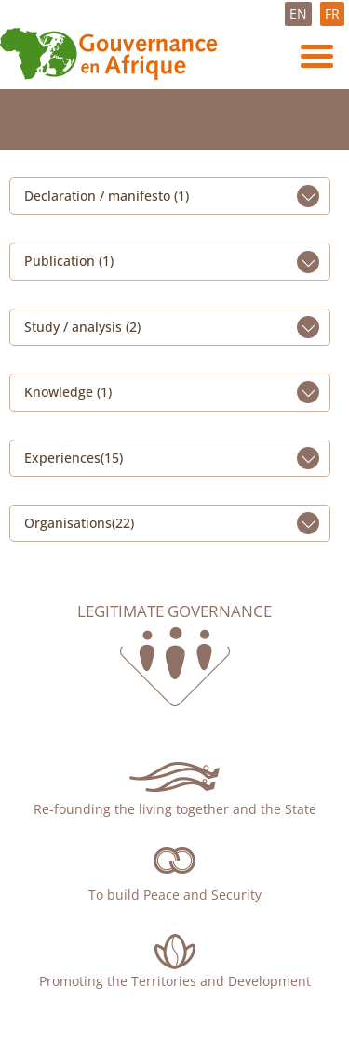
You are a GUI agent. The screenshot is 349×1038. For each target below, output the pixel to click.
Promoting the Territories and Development (175, 981)
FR (332, 13)
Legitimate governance (174, 611)
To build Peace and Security (175, 894)
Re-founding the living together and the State (175, 809)
